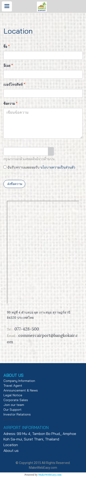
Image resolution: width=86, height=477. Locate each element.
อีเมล (8, 66)
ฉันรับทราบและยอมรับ (39, 167)
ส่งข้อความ (14, 184)
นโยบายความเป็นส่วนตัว (57, 167)
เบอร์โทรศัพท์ (14, 85)
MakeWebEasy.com (49, 474)
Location (10, 444)
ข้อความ (10, 104)
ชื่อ (6, 47)
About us (11, 450)
